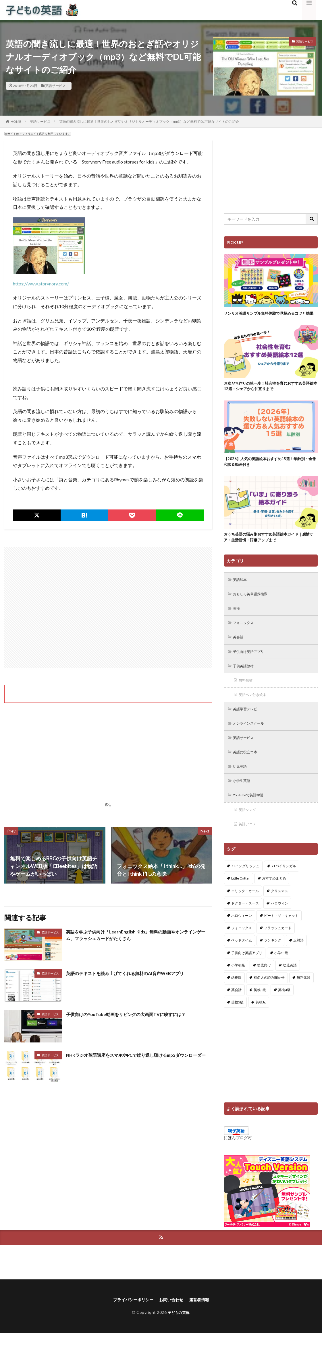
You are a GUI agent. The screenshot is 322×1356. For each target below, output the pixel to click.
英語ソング (249, 830)
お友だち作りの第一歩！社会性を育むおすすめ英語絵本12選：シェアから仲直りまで (269, 393)
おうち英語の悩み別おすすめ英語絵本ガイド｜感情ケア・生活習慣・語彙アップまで (269, 548)
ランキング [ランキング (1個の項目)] (272, 962)
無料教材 (247, 695)
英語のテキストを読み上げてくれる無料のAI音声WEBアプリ (136, 973)
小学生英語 (244, 800)
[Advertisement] (108, 607)
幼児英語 (242, 785)
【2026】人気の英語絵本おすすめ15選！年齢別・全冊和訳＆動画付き (268, 470)
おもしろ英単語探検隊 (254, 606)
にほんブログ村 (238, 1158)
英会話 (240, 651)
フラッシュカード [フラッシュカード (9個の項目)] (278, 949)
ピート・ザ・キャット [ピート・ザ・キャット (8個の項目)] (281, 937)
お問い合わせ (172, 1321)
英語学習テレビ (248, 725)
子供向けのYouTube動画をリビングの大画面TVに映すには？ (137, 1014)
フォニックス (246, 636)
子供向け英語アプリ (252, 666)
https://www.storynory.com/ (41, 283)
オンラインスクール (252, 740)
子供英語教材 (246, 680)
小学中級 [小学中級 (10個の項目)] (281, 974)
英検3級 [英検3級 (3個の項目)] (260, 1011)
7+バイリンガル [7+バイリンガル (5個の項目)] (283, 887)
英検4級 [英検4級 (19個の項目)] (284, 1011)
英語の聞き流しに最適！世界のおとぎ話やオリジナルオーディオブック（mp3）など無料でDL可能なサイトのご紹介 (149, 121)
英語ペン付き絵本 (255, 710)
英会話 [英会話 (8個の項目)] (236, 1011)
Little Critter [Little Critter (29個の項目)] (240, 900)
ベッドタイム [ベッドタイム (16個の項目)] (241, 962)
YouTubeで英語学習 (252, 815)
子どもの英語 (178, 1334)
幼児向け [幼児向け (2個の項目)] (264, 986)
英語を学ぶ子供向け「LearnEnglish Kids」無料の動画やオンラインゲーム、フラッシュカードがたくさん (138, 936)
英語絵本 (242, 591)
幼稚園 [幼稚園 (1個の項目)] (236, 999)
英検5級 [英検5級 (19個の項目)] (237, 1023)
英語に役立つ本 (248, 770)
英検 (238, 621)
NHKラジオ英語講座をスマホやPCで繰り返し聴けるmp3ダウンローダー (136, 1059)
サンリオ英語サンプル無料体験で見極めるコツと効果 (269, 316)
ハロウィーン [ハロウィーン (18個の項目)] (241, 937)
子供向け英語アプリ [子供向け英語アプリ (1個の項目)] (246, 974)
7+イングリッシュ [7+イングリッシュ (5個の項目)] (245, 887)
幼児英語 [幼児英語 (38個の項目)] (290, 986)
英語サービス (55, 85)
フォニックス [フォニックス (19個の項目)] (241, 949)
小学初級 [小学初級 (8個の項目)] (238, 986)
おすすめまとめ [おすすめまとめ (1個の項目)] (274, 900)
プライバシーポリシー (130, 1321)
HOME (16, 121)
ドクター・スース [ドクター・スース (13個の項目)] (245, 924)
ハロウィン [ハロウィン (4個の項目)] (279, 924)
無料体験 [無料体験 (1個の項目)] (304, 999)
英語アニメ (249, 845)
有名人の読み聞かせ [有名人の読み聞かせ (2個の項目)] (269, 999)
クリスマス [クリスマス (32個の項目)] (279, 912)
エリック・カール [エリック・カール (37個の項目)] (245, 912)
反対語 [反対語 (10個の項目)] (298, 962)
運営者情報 (203, 1321)
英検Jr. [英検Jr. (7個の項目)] (261, 1023)
